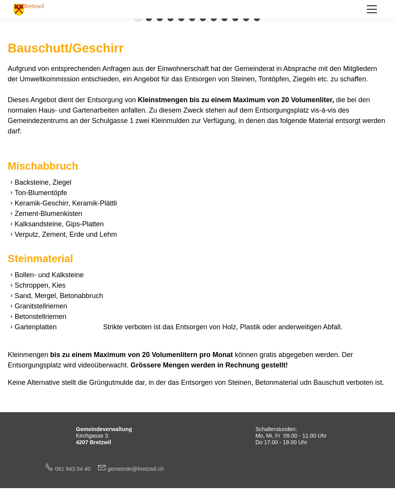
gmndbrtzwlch (136, 469)
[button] (372, 9)
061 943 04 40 (76, 469)
